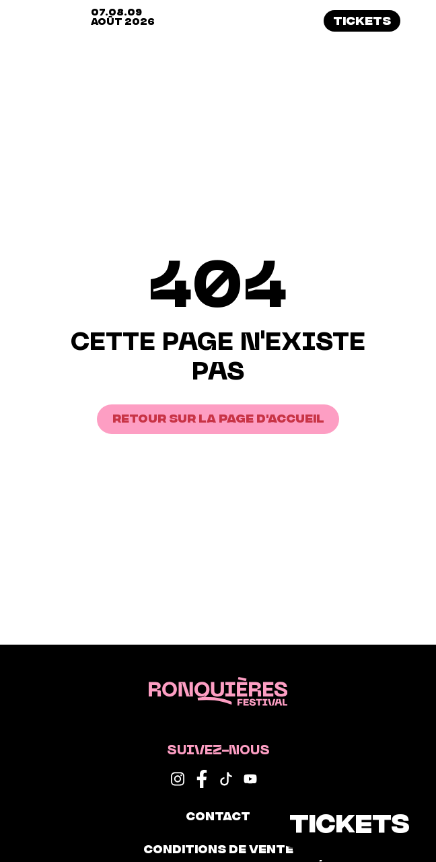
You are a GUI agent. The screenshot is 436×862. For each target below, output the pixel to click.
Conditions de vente (218, 848)
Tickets (362, 19)
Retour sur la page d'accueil (218, 417)
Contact (218, 815)
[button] (419, 21)
